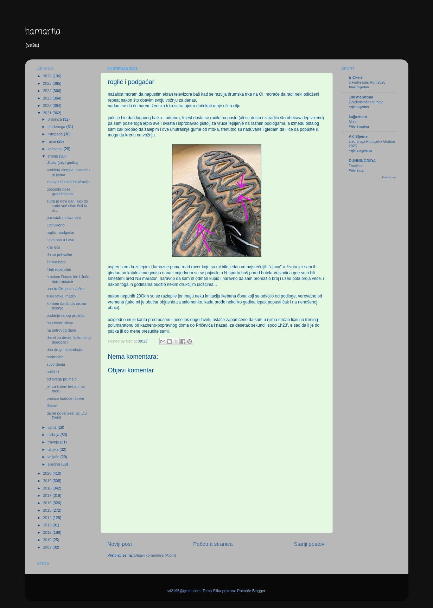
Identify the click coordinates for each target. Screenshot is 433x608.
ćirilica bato (55, 262)
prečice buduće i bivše (65, 398)
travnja (53, 442)
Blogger (258, 591)
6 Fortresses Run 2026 (367, 82)
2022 (47, 105)
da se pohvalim (59, 254)
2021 (47, 113)
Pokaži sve (389, 177)
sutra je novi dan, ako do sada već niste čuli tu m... (67, 205)
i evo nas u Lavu (60, 240)
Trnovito (355, 166)
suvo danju (55, 364)
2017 (47, 495)
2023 (47, 98)
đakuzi (51, 406)
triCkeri (355, 77)
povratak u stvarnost (63, 218)
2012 (47, 532)
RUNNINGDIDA (362, 161)
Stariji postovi (310, 544)
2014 (47, 518)
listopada (55, 134)
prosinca (55, 119)
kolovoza (55, 149)
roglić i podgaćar (60, 232)
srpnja (53, 156)
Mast (353, 122)
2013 (47, 525)
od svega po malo (61, 379)
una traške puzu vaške (65, 289)
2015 (47, 510)
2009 (47, 547)
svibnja (54, 435)
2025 (47, 83)
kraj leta (53, 247)
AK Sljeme (358, 136)
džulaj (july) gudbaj (62, 162)
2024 (47, 91)
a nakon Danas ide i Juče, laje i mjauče (68, 279)
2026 (47, 76)
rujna (52, 141)
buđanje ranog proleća (65, 315)
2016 (47, 503)
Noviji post (120, 544)
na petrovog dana (61, 330)
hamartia (43, 31)
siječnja (54, 464)
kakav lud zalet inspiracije (67, 182)
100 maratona (361, 97)
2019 (47, 481)
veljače (54, 457)
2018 (47, 488)
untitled (52, 372)
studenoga (56, 126)
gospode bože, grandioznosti (60, 191)
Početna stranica (213, 544)
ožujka (53, 449)
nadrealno (54, 357)
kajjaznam (358, 117)
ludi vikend (55, 225)
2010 (47, 540)
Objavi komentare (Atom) (155, 555)
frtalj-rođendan (58, 269)
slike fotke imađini (61, 296)
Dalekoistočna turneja (366, 102)
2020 (47, 473)
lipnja (52, 427)
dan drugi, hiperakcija (64, 349)
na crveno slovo (59, 323)
